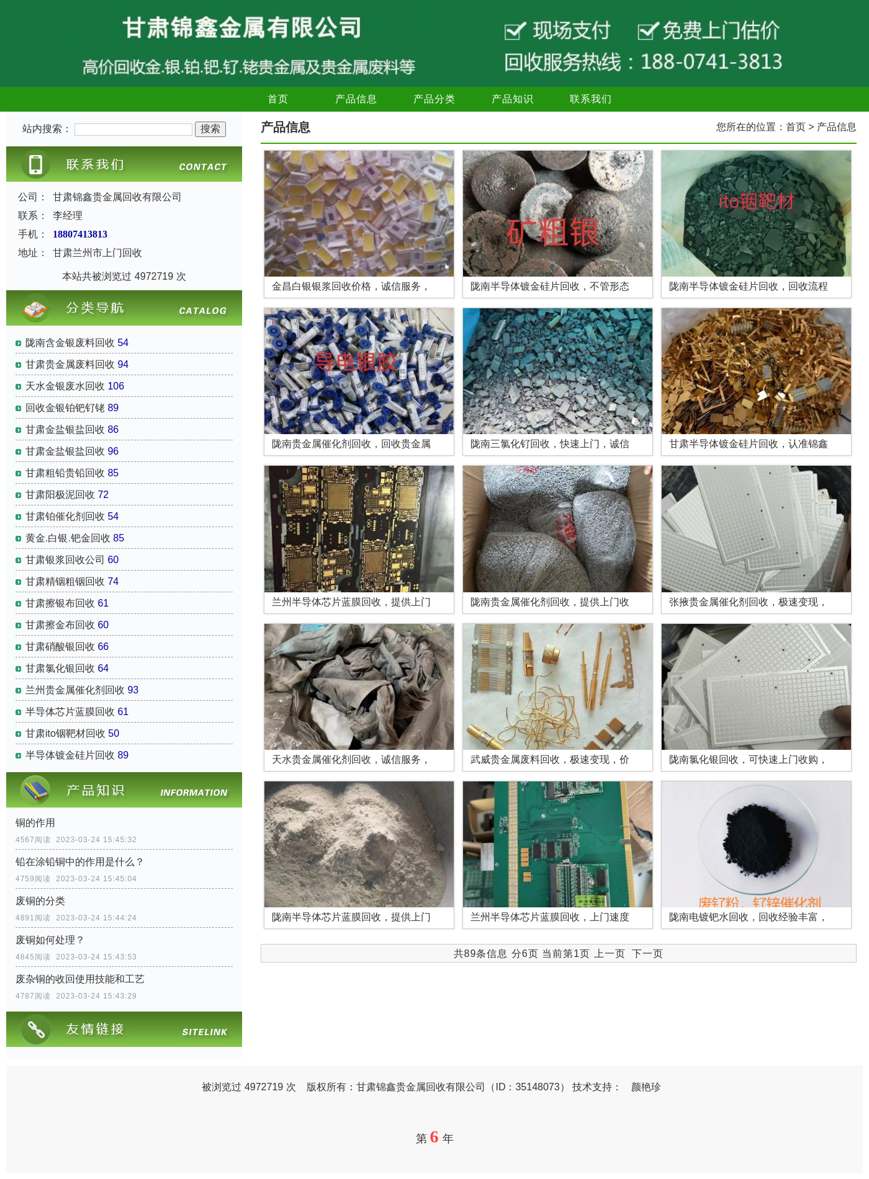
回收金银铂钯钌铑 (65, 408)
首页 (278, 99)
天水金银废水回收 (65, 386)
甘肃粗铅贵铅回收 (65, 473)
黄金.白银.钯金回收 (67, 538)
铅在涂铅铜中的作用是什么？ (80, 861)
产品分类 (434, 99)
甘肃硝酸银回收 (60, 646)
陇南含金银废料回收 (70, 342)
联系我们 (591, 99)
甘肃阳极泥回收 (60, 494)
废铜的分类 (40, 901)
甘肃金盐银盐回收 (65, 429)
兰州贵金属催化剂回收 (75, 690)
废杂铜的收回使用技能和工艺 (80, 979)
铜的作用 (35, 822)
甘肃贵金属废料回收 (70, 364)
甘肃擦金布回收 (60, 625)
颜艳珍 (646, 1087)
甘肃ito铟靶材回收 (65, 733)
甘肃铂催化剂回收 (65, 516)
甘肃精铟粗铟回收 (65, 581)
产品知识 (513, 99)
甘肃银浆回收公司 (65, 559)
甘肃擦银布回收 (60, 603)
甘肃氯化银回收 (60, 668)
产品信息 (356, 99)
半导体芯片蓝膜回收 (70, 711)
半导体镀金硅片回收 (70, 755)
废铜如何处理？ (50, 940)
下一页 (648, 953)
